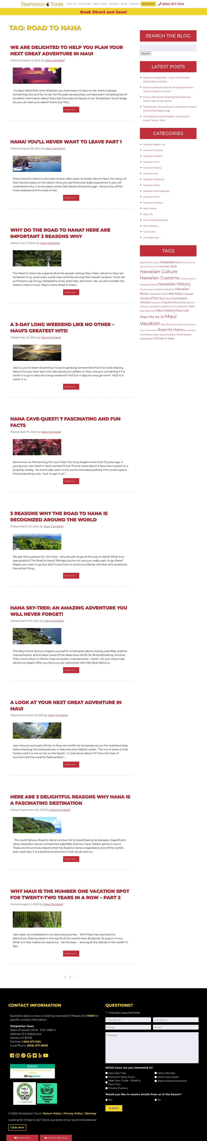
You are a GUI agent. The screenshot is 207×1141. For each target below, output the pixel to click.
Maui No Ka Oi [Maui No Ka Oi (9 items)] (152, 317)
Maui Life (148, 214)
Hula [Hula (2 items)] (168, 298)
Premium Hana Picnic (121, 1076)
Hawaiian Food (151, 162)
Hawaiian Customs (153, 150)
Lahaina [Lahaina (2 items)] (144, 306)
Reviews (114, 4)
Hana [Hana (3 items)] (178, 262)
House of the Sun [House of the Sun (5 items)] (152, 298)
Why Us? (71, 4)
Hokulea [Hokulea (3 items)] (188, 293)
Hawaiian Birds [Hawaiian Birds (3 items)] (168, 266)
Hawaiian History (152, 167)
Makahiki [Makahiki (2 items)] (183, 306)
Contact (135, 4)
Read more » (70, 109)
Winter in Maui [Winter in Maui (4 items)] (164, 338)
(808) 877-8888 (37, 1045)
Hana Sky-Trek (117, 1073)
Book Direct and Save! (103, 12)
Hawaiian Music (151, 185)
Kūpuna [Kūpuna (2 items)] (190, 302)
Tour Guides (149, 231)
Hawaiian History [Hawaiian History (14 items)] (174, 284)
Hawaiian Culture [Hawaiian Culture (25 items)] (158, 271)
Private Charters (118, 1088)
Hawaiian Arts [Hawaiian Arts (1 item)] (152, 267)
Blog (124, 4)
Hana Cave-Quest (168, 1076)
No (159, 1099)
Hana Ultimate (166, 1073)
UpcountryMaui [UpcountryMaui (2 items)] (167, 334)
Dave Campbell (55, 60)
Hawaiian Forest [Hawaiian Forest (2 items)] (148, 284)
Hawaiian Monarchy (153, 179)
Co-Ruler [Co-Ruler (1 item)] (155, 263)
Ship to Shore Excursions (172, 1080)
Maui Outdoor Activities (155, 220)
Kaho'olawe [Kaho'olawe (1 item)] (156, 303)
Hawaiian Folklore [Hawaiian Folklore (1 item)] (188, 279)
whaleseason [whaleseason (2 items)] (147, 338)
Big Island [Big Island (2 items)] (145, 262)
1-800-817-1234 (31, 1041)
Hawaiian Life (150, 173)
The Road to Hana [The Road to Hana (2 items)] (149, 334)
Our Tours (85, 4)
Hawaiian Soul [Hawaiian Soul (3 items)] (158, 293)
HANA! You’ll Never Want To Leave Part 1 (66, 141)
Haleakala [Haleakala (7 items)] (167, 262)
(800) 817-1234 (171, 4)
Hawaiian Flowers (152, 156)
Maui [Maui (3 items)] (192, 306)
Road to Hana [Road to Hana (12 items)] (170, 329)
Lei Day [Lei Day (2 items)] (174, 306)
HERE (91, 1015)
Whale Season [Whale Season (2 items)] (183, 334)
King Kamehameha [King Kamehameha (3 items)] (173, 302)
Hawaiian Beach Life (154, 144)
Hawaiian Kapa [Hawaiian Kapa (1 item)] (146, 289)
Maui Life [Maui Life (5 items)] (182, 310)
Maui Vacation (150, 226)
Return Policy (52, 1113)
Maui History (149, 208)
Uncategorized (151, 237)
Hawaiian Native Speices (156, 191)
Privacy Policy (73, 1113)
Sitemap (90, 1113)
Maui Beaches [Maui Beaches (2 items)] (147, 310)
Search (145, 53)
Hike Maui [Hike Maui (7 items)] (175, 294)
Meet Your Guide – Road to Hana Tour (124, 1082)
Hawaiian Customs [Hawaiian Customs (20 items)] (159, 277)
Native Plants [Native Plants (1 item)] (176, 324)
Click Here (17, 1127)
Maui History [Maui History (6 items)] (165, 310)
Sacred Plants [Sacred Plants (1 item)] (190, 330)
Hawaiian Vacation (153, 202)
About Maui (100, 4)
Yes (110, 1099)
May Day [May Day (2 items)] (165, 324)
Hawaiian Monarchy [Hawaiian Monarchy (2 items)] (164, 289)
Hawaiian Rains (151, 196)
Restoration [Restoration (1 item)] (152, 330)
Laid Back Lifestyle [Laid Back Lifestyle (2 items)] (159, 306)
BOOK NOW (148, 4)
